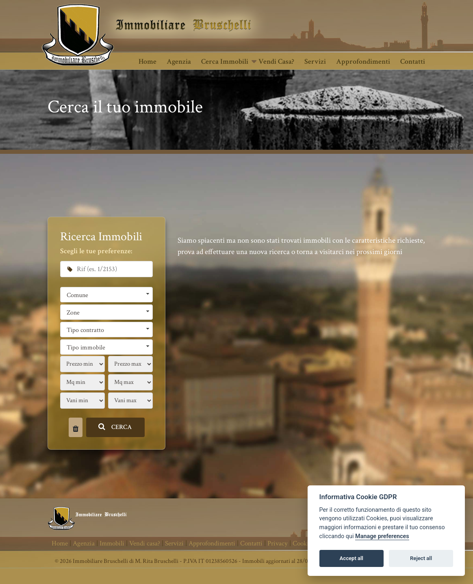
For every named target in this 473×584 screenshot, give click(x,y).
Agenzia (179, 61)
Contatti (412, 61)
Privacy (277, 543)
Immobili (112, 543)
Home (147, 61)
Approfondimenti (363, 61)
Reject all (421, 558)
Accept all (351, 558)
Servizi (315, 61)
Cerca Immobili (224, 61)
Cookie (302, 543)
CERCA (115, 427)
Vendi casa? (276, 61)
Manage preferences (382, 536)
